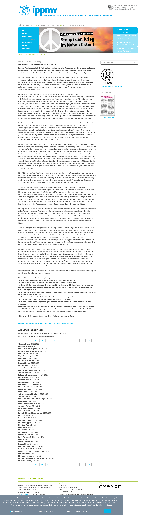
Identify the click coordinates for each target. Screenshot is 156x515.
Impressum (21, 479)
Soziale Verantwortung (74, 25)
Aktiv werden (28, 40)
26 (42, 340)
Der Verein (27, 43)
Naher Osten (122, 29)
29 (59, 340)
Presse (25, 31)
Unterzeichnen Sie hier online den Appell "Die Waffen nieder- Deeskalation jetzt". (46, 323)
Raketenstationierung (125, 48)
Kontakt (40, 479)
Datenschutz (32, 479)
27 (48, 340)
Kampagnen (39, 55)
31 (71, 340)
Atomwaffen (43, 25)
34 (89, 340)
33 (83, 340)
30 (65, 340)
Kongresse (27, 37)
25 (36, 340)
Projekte (26, 34)
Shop (24, 45)
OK (107, 511)
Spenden (26, 48)
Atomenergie (29, 25)
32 (77, 340)
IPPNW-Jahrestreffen (125, 36)
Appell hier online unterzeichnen (111, 86)
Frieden (55, 25)
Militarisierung (124, 42)
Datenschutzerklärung (83, 505)
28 (54, 340)
